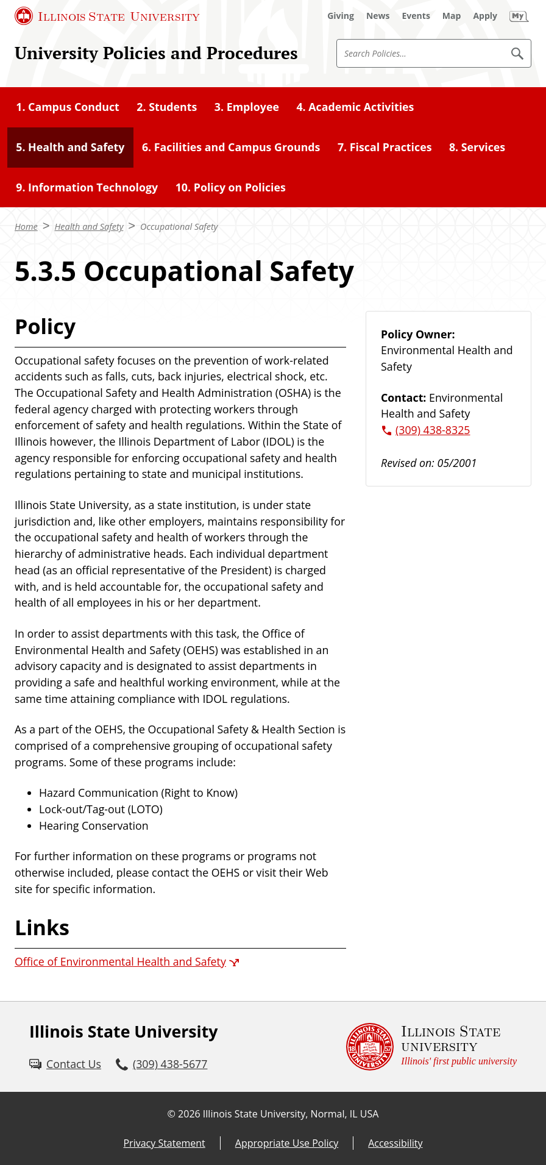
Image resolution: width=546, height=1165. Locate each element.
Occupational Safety (179, 226)
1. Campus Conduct (67, 106)
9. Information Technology (87, 187)
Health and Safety (88, 226)
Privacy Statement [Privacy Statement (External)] (164, 1143)
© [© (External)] (172, 1113)
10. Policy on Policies (231, 187)
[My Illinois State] (519, 15)
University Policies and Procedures (156, 52)
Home (26, 226)
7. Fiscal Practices (385, 147)
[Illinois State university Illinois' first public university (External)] (431, 1046)
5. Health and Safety (70, 147)
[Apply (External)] (485, 15)
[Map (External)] (452, 15)
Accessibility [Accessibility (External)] (395, 1143)
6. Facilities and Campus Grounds (231, 147)
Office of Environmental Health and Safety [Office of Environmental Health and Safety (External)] (120, 961)
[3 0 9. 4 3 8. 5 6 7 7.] (162, 1064)
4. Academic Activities (355, 106)
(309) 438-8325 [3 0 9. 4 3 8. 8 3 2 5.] (432, 429)
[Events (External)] (416, 15)
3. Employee (246, 106)
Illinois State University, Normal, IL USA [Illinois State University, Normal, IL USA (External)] (291, 1113)
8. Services (477, 147)
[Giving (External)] (340, 15)
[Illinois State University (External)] (107, 15)
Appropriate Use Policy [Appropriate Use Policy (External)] (286, 1143)
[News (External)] (378, 15)
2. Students (166, 106)
